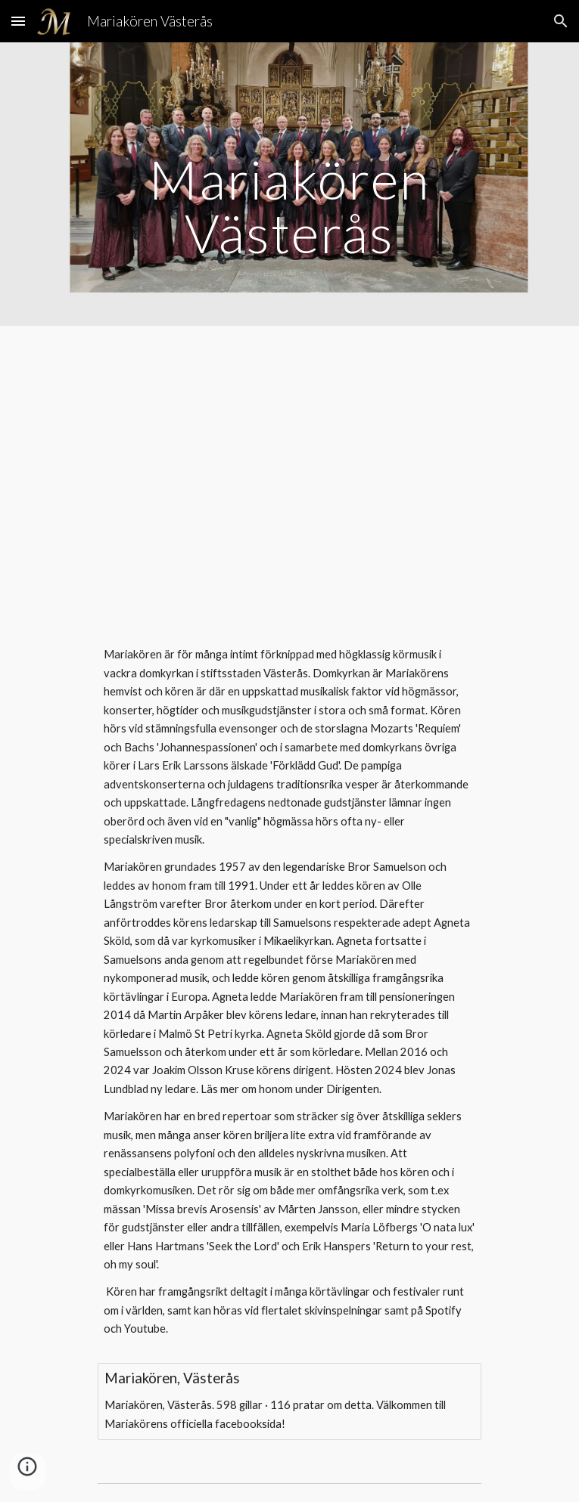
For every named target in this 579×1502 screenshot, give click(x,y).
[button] (18, 21)
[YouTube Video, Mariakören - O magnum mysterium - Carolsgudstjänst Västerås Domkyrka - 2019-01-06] (289, 471)
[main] (289, 184)
